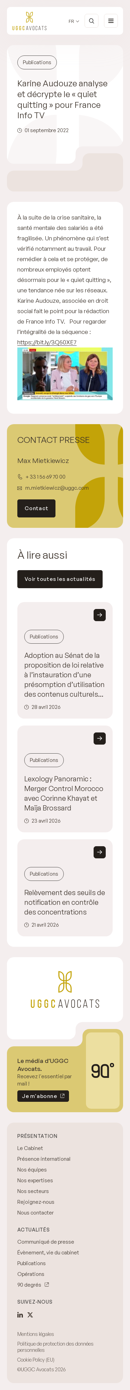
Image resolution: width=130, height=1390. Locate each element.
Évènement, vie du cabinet (48, 1252)
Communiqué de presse (45, 1241)
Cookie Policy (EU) (35, 1360)
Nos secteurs (33, 1191)
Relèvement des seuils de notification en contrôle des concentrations (64, 902)
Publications (31, 1263)
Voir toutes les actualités (60, 579)
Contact (36, 508)
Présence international (43, 1159)
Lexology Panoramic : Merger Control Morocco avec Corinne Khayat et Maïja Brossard (63, 793)
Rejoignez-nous (35, 1202)
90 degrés (29, 1284)
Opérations (30, 1274)
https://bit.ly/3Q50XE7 (47, 342)
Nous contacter (35, 1212)
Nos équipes (32, 1169)
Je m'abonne (37, 1097)
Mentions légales (35, 1334)
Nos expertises (35, 1180)
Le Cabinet (30, 1148)
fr (71, 21)
